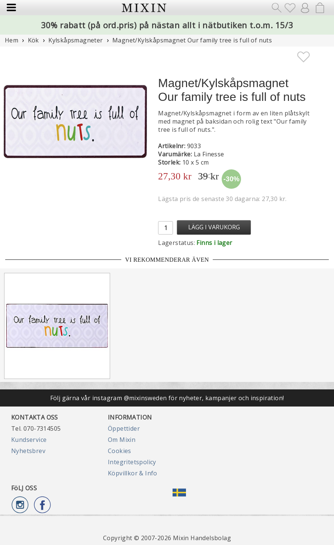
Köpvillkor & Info (132, 473)
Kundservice (28, 440)
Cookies (119, 451)
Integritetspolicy (132, 462)
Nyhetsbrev (28, 451)
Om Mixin (121, 440)
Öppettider (124, 428)
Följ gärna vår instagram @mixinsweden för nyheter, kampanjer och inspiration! (167, 398)
